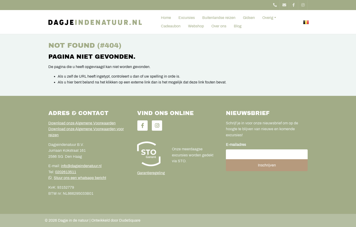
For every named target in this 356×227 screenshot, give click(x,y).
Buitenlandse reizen (218, 18)
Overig (267, 18)
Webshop (196, 26)
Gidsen (249, 18)
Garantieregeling (151, 173)
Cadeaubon (171, 26)
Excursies (186, 18)
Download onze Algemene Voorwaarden (82, 123)
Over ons (218, 26)
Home (166, 18)
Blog (238, 26)
